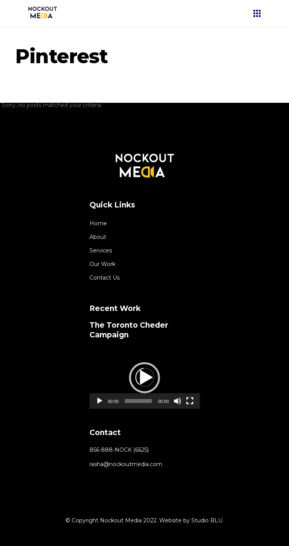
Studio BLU (206, 520)
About (97, 236)
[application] (144, 377)
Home (98, 223)
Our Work (102, 264)
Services (100, 250)
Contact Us (104, 277)
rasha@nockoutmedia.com (125, 464)
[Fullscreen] (190, 401)
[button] (144, 377)
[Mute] (177, 401)
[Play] (99, 401)
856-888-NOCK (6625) (119, 449)
